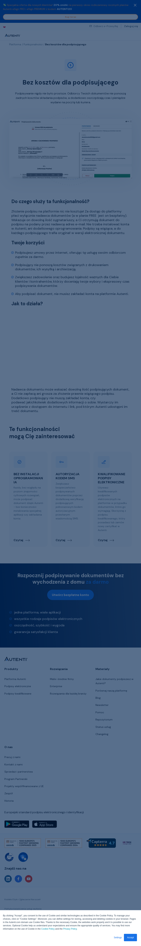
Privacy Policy (70, 929)
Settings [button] (118, 937)
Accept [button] (130, 937)
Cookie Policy (48, 929)
